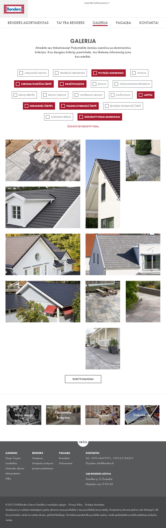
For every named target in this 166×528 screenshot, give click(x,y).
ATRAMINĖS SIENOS (35, 73)
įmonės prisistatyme (42, 468)
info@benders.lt (105, 463)
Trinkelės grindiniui (72, 73)
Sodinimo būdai (61, 117)
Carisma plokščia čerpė (36, 84)
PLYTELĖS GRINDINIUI (111, 73)
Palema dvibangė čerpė (81, 106)
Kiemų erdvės (27, 95)
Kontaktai (64, 458)
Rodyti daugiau (83, 379)
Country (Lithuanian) (95, 3)
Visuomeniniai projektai (135, 84)
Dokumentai (65, 463)
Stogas (141, 73)
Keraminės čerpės (41, 106)
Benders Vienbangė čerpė (125, 106)
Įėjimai (102, 84)
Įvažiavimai (123, 95)
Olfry (8, 478)
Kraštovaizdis (74, 84)
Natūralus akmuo (91, 95)
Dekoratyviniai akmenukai (102, 117)
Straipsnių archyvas (42, 463)
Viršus (83, 442)
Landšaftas (11, 463)
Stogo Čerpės (12, 458)
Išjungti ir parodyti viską (83, 126)
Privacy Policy (76, 504)
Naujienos (37, 458)
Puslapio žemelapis (94, 504)
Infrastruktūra (12, 473)
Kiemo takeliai (57, 95)
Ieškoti (160, 12)
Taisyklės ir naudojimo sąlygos (51, 504)
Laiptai (148, 95)
